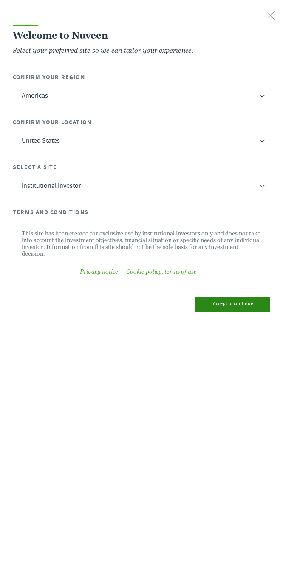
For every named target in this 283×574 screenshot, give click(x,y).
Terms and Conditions (50, 212)
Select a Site (35, 167)
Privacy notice (99, 271)
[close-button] (270, 16)
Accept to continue (233, 304)
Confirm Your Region (49, 77)
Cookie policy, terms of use (161, 271)
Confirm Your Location (52, 122)
